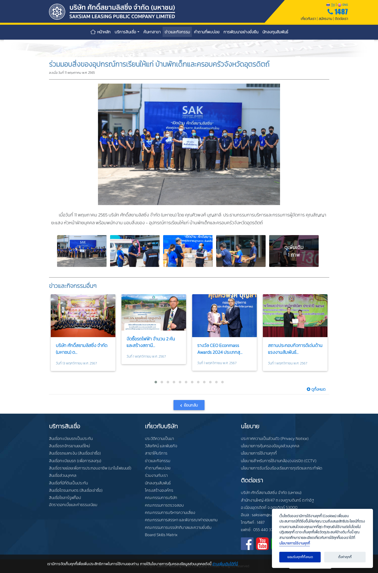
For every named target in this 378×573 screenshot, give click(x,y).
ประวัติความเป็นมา (159, 438)
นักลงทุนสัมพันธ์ (158, 483)
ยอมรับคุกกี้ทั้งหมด (300, 557)
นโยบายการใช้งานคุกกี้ (259, 453)
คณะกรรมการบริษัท (161, 497)
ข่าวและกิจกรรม (157, 461)
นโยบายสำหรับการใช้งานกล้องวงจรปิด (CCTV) (278, 461)
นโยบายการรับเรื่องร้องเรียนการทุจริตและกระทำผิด (281, 468)
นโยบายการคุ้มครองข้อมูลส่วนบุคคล (270, 446)
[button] (156, 382)
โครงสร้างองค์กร (159, 490)
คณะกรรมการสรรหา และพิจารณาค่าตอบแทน (181, 520)
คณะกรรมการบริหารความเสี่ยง (170, 512)
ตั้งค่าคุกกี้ (344, 557)
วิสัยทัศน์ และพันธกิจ (161, 446)
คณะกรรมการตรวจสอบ (164, 505)
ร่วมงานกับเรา (156, 475)
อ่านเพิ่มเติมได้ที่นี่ (225, 564)
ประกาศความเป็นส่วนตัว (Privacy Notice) (275, 438)
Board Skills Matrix (161, 535)
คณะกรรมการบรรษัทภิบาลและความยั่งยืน (178, 527)
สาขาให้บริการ (156, 453)
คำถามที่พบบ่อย (157, 468)
